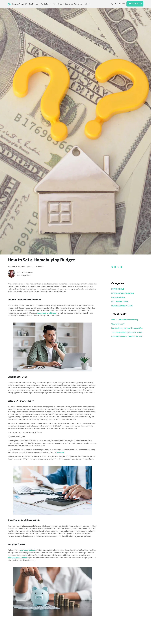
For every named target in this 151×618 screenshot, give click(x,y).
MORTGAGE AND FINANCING (122, 293)
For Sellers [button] (45, 4)
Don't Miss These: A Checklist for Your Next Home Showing (127, 337)
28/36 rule (60, 452)
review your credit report (47, 313)
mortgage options (27, 550)
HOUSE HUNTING (118, 297)
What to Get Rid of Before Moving (124, 320)
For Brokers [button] (57, 4)
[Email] (121, 267)
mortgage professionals (17, 558)
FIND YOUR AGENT (135, 4)
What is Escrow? (117, 324)
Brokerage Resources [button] (73, 4)
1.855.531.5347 (118, 4)
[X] (118, 267)
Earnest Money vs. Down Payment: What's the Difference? (127, 328)
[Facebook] (112, 267)
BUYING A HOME (117, 289)
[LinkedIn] (115, 267)
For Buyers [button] (33, 4)
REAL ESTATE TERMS (119, 302)
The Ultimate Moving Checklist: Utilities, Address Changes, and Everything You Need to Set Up (127, 332)
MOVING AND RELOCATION (121, 306)
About (87, 4)
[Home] (17, 4)
